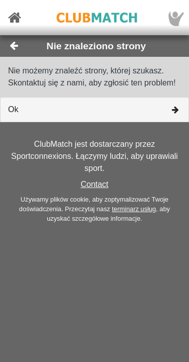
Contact (94, 184)
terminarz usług (134, 209)
